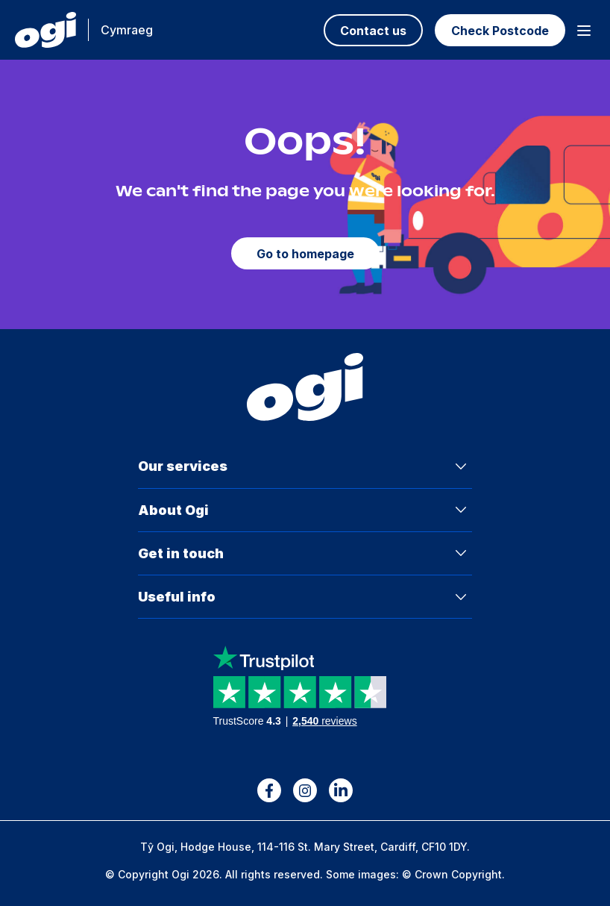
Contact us (373, 30)
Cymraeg (127, 29)
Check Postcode (500, 30)
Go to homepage (305, 253)
